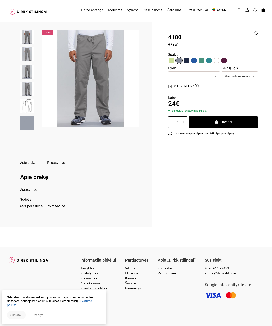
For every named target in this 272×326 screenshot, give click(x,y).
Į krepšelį (223, 123)
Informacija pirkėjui (98, 260)
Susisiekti (214, 260)
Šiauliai (130, 283)
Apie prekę (27, 163)
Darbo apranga (92, 10)
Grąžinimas (88, 278)
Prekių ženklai (198, 10)
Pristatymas (56, 163)
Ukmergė (131, 273)
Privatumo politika (93, 288)
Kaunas (130, 278)
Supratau (16, 315)
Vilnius (130, 268)
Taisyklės (87, 268)
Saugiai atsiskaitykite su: (228, 285)
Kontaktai (165, 268)
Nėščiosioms (152, 10)
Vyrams (132, 10)
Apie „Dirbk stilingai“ (177, 260)
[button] (194, 76)
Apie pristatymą (225, 133)
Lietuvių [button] (219, 9)
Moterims (115, 10)
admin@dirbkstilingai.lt (222, 273)
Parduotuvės (137, 260)
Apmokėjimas (90, 283)
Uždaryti (38, 315)
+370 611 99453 (217, 268)
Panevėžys (133, 288)
